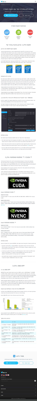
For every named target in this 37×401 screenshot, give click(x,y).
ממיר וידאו (7, 4)
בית (9, 4)
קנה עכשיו (26, 15)
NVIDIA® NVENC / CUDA (18, 34)
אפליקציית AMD (30, 34)
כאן (28, 145)
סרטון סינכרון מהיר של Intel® (7, 34)
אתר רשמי (3, 204)
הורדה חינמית (10, 15)
